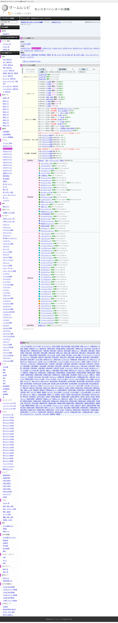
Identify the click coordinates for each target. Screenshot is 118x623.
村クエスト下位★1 (8, 417)
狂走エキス (81, 370)
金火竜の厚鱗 (71, 381)
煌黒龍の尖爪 (55, 401)
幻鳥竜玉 (57, 394)
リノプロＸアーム (46, 277)
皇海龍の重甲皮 (74, 396)
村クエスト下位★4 (8, 425)
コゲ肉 (57, 410)
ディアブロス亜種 (8, 284)
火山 (4, 380)
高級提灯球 (39, 399)
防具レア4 (6, 109)
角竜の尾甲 (31, 359)
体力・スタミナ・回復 (9, 509)
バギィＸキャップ (46, 255)
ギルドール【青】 (39, 379)
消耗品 (49, 55)
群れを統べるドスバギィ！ (65, 108)
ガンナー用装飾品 (8, 137)
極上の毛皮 (59, 407)
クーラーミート (70, 385)
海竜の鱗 (46, 350)
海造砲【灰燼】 (45, 226)
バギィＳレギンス (46, 308)
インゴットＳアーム (47, 262)
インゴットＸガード (47, 289)
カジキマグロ (65, 359)
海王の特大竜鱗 (65, 346)
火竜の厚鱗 (43, 366)
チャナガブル (7, 279)
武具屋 (5, 497)
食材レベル (6, 531)
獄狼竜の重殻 (93, 407)
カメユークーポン (75, 361)
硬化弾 (82, 396)
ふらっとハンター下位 (9, 403)
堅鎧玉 (62, 160)
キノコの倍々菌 (33, 370)
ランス (5, 76)
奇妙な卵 (42, 370)
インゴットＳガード (47, 265)
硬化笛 (88, 396)
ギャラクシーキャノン (47, 231)
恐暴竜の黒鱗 (91, 372)
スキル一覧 (6, 47)
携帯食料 (35, 390)
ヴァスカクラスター (47, 216)
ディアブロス (7, 282)
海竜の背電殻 (33, 355)
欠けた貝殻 (39, 359)
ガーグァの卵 (37, 346)
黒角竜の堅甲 (86, 410)
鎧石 (47, 160)
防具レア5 (6, 112)
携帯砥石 (42, 390)
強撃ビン (48, 370)
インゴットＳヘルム (47, 243)
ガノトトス (6, 249)
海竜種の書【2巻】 (36, 350)
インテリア (30, 57)
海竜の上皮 (59, 353)
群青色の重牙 (88, 388)
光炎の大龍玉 (41, 396)
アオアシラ (6, 224)
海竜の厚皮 (28, 353)
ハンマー (5, 70)
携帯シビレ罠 (28, 390)
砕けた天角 (80, 385)
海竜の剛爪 (91, 350)
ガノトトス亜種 (7, 252)
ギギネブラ (6, 254)
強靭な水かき (73, 370)
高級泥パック (47, 399)
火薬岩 (83, 361)
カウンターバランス (66, 130)
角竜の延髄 (34, 357)
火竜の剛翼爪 (34, 366)
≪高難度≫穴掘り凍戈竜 (67, 128)
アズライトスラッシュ (47, 221)
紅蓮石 (67, 388)
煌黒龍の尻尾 (37, 401)
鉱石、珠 (70, 55)
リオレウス (6, 350)
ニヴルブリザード (46, 199)
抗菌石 (71, 399)
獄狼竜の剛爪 (84, 407)
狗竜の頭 (25, 388)
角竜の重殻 (78, 357)
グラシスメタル (54, 160)
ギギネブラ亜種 (7, 257)
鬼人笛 (81, 368)
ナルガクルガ (7, 306)
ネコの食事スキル (8, 526)
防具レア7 (6, 117)
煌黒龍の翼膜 (91, 401)
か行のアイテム (56, 22)
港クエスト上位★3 (8, 447)
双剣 (4, 67)
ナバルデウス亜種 (8, 303)
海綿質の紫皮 (70, 348)
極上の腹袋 (67, 407)
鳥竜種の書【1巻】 (70, 377)
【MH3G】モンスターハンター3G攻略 (31, 22)
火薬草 (88, 361)
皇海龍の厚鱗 (65, 396)
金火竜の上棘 (37, 383)
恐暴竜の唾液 (38, 375)
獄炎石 (84, 405)
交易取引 (5, 543)
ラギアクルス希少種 (9, 336)
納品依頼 (5, 540)
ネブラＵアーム (45, 272)
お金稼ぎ (5, 606)
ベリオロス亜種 (7, 322)
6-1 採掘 (48, 90)
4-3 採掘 (48, 84)
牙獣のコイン (93, 359)
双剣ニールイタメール (47, 202)
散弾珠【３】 (42, 325)
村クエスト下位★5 (8, 428)
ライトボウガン (7, 86)
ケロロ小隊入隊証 (86, 392)
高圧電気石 (32, 396)
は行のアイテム (77, 48)
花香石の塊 (57, 359)
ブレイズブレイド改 (47, 163)
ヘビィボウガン (7, 89)
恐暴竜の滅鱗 (65, 375)
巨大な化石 (37, 377)
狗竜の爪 (61, 388)
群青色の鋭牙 (79, 388)
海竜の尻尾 (52, 353)
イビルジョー (7, 235)
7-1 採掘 (48, 93)
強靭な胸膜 (55, 370)
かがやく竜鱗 (77, 355)
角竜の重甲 (86, 357)
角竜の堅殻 (48, 357)
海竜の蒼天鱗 (91, 353)
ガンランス (6, 78)
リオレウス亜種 (7, 352)
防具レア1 (6, 101)
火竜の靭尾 (91, 366)
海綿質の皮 (43, 348)
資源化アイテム (25, 55)
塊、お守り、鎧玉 (79, 55)
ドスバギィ (6, 290)
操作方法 (9, 59)
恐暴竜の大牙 (33, 372)
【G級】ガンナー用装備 (10, 600)
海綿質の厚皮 (51, 348)
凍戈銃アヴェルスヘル (47, 223)
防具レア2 (6, 103)
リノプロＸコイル (46, 291)
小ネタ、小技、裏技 (9, 612)
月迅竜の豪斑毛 (62, 390)
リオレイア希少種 (8, 347)
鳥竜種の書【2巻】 (82, 377)
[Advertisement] (59, 30)
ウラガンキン (7, 241)
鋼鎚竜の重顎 (79, 403)
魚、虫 (64, 55)
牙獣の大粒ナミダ (83, 359)
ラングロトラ (7, 339)
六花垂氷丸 (44, 175)
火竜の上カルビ (74, 366)
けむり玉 (49, 392)
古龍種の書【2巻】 (88, 412)
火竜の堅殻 (74, 364)
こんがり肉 (45, 414)
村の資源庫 (6, 548)
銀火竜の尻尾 (89, 381)
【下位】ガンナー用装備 (10, 589)
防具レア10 (6, 125)
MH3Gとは (6, 578)
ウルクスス (6, 246)
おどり (5, 560)
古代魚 (62, 410)
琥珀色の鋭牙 (42, 412)
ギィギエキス (69, 368)
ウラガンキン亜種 (8, 243)
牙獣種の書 (73, 359)
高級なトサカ (56, 399)
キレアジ (71, 379)
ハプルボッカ (7, 314)
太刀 (4, 62)
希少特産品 (42, 55)
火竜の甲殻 (89, 364)
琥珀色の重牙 (59, 412)
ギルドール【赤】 (51, 379)
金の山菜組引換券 (83, 383)
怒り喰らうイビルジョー (10, 238)
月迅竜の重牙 (81, 390)
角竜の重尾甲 (95, 357)
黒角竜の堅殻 (77, 410)
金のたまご (26, 385)
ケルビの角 (66, 392)
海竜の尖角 (75, 353)
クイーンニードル (48, 385)
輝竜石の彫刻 (29, 379)
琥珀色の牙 (50, 412)
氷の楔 (60, 115)
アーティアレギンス (47, 313)
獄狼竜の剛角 (75, 407)
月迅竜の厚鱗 (71, 390)
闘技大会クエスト (8, 469)
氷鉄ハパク (44, 207)
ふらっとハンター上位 (9, 406)
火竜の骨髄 (50, 366)
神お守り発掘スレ (8, 615)
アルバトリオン (7, 233)
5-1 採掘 (48, 86)
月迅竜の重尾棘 (90, 390)
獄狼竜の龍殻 (41, 410)
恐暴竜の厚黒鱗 (81, 372)
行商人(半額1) (7, 486)
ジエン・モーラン (8, 268)
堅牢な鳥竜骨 (86, 394)
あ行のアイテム (25, 48)
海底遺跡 (5, 394)
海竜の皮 (60, 350)
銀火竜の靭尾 (64, 383)
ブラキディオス (7, 317)
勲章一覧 (5, 569)
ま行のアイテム (87, 48)
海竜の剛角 (84, 350)
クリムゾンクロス (46, 178)
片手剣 (5, 65)
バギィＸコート (45, 298)
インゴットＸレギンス (47, 322)
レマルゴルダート (46, 166)
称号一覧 (5, 572)
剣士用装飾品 (7, 134)
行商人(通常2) (7, 483)
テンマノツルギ (45, 173)
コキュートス (45, 204)
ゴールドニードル (57, 405)
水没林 (5, 375)
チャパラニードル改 (47, 197)
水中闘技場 (6, 389)
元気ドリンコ (27, 394)
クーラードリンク (60, 385)
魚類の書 (92, 377)
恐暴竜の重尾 (29, 375)
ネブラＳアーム (45, 267)
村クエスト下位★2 (8, 420)
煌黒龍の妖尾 (82, 401)
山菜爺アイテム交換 (9, 212)
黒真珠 (72, 388)
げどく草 (33, 392)
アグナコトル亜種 (47, 135)
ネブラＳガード (45, 270)
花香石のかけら (47, 359)
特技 (4, 563)
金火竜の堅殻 (54, 381)
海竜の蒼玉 (82, 353)
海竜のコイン (75, 350)
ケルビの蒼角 (57, 392)
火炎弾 (58, 355)
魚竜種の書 (60, 377)
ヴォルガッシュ (45, 170)
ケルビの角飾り (74, 392)
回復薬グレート (33, 348)
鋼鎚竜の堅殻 (43, 403)
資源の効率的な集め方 (9, 609)
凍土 (4, 378)
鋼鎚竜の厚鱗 (61, 403)
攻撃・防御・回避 (8, 506)
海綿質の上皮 (79, 348)
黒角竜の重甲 (24, 412)
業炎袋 (48, 396)
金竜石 (40, 385)
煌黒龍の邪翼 (46, 401)
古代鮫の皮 (68, 410)
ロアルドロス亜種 (8, 361)
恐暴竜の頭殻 (47, 375)
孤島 (4, 369)
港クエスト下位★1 (8, 442)
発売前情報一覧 (7, 581)
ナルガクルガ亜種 (8, 309)
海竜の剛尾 (36, 353)
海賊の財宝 (94, 346)
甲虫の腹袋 (35, 403)
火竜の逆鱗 (66, 364)
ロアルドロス (7, 358)
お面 (4, 557)
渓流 (4, 383)
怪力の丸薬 (87, 348)
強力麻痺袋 (73, 375)
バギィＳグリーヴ (46, 306)
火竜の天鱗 (26, 368)
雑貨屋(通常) (6, 475)
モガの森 (5, 367)
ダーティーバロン (46, 182)
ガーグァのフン (46, 346)
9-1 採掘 (48, 95)
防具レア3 (6, 106)
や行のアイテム (7, 165)
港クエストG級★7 (8, 458)
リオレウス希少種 (8, 355)
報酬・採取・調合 (8, 517)
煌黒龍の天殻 (64, 401)
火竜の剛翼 (26, 366)
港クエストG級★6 (8, 455)
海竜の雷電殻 (42, 355)
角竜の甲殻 (63, 357)
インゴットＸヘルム (47, 258)
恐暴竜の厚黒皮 (70, 372)
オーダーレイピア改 (47, 192)
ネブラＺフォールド (47, 301)
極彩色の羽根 (39, 407)
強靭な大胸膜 (64, 370)
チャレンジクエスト (9, 466)
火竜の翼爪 (34, 368)
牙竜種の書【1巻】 (42, 364)
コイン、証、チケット (91, 55)
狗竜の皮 (31, 388)
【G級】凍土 (42, 79)
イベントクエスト (8, 463)
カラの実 (94, 361)
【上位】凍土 (42, 77)
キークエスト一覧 (8, 414)
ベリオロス (6, 320)
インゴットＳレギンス (47, 318)
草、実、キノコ (56, 55)
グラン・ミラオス (8, 260)
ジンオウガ (6, 273)
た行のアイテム (57, 48)
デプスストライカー (47, 187)
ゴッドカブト (33, 412)
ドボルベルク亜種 (8, 298)
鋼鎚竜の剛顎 (52, 403)
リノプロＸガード (46, 279)
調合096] (41, 160)
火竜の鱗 (51, 364)
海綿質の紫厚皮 (60, 348)
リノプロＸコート (46, 294)
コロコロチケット (28, 414)
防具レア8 (6, 120)
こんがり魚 (37, 414)
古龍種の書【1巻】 (75, 412)
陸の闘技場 (6, 386)
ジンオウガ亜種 (7, 276)
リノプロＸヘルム (46, 248)
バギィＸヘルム (45, 253)
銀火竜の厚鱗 (81, 381)
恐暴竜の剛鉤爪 (60, 372)
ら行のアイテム (28, 50)
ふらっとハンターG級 (9, 408)
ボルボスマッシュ (46, 185)
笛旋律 (16, 73)
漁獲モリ (92, 375)
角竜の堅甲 (55, 357)
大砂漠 (5, 391)
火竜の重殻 (66, 366)
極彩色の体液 (30, 407)
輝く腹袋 (69, 355)
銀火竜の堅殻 (63, 381)
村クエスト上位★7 (8, 433)
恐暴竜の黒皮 (51, 372)
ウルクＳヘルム (45, 238)
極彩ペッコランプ (50, 407)
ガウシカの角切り (63, 111)
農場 (4, 551)
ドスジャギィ (7, 287)
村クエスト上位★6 (8, 431)
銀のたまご (34, 385)
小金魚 (72, 405)
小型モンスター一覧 (9, 221)
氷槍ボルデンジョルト (47, 211)
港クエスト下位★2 (8, 444)
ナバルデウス (7, 301)
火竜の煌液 (82, 364)
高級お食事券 (30, 399)
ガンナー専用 (7, 514)
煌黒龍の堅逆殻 (27, 401)
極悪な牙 (78, 405)
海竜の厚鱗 (44, 353)
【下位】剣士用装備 (9, 587)
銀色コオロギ (45, 381)
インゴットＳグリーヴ (47, 315)
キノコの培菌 (24, 370)
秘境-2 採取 (49, 99)
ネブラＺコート (45, 303)
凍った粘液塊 (47, 405)
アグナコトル (7, 227)
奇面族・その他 (7, 520)
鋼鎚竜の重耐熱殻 (89, 403)
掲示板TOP (6, 34)
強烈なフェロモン (83, 375)
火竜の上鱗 (84, 366)
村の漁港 (5, 545)
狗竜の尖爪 (54, 388)
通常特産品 (35, 55)
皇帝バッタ (39, 405)
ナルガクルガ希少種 (9, 312)
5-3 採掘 (48, 88)
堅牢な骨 (25, 396)
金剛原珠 (52, 414)
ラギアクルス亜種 (8, 333)
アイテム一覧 (7, 44)
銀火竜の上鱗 (55, 383)
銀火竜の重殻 (28, 383)
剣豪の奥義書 (42, 394)
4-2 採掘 (48, 82)
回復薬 (26, 348)
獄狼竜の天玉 (32, 410)
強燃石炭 (25, 372)
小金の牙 (66, 405)
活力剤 (40, 361)
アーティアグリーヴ (47, 310)
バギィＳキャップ (46, 236)
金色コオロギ (36, 381)
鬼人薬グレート (93, 368)
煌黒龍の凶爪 (87, 399)
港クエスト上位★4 (8, 450)
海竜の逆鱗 (67, 350)
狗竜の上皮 (46, 388)
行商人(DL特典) (7, 491)
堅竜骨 (68, 394)
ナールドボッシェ (46, 180)
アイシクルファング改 (47, 168)
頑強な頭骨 (49, 368)
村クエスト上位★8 (8, 436)
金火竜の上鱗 (46, 383)
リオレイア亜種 (7, 344)
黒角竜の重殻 (95, 410)
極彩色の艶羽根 (91, 405)
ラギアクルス (7, 331)
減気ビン (34, 394)
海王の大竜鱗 (56, 346)
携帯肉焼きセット (51, 390)
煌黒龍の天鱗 (73, 401)
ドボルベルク (7, 295)
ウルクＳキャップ (46, 241)
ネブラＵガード (45, 274)
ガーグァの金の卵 (26, 346)
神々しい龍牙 (78, 399)
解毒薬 (44, 392)
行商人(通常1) (7, 480)
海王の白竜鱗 (75, 346)
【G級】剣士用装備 (8, 598)
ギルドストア (7, 494)
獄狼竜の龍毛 (50, 410)
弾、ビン (23, 57)
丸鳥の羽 (56, 368)
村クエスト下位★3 (8, 423)
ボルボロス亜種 (7, 328)
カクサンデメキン (87, 355)
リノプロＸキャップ (47, 250)
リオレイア (6, 342)
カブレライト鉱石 (63, 361)
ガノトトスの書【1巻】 (50, 361)
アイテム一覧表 (25, 44)
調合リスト (6, 206)
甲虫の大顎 (27, 403)
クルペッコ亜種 (7, 265)
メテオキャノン (45, 228)
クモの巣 (87, 385)
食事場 (5, 528)
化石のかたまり (32, 361)
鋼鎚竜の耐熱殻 (29, 405)
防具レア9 (6, 123)
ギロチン (43, 194)
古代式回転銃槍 (45, 214)
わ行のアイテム (38, 50)
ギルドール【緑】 (63, 379)
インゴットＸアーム (47, 286)
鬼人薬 (86, 368)
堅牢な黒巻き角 (76, 394)
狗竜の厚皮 (39, 388)
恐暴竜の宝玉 (56, 375)
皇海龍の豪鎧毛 (55, 396)
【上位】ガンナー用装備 (10, 595)
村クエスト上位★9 (8, 439)
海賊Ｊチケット (84, 346)
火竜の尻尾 (58, 366)
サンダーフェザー (46, 219)
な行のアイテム (67, 48)
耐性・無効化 (7, 512)
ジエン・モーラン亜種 (9, 271)
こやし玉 (66, 412)
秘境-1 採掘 (49, 97)
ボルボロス (6, 325)
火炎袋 (63, 355)
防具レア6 (6, 114)
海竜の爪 (25, 355)
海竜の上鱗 (67, 353)
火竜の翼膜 (41, 368)
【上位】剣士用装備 (9, 592)
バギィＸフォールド (47, 296)
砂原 (4, 372)
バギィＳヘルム (45, 233)
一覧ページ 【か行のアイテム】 (31, 61)
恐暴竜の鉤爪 (42, 372)
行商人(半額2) (7, 489)
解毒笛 (39, 392)
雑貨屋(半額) (6, 478)
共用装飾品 (6, 131)
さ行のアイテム (46, 48)
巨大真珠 (30, 377)
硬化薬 (93, 396)
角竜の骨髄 (71, 357)
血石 (28, 392)
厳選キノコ (50, 394)
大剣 (4, 59)
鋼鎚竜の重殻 (70, 403)
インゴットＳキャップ (47, 245)
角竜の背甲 (23, 359)
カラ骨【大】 (32, 364)
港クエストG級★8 (8, 461)
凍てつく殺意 (64, 113)
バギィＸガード (45, 284)
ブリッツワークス (46, 209)
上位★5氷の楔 (42, 74)
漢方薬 (62, 368)
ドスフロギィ (7, 293)
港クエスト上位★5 (8, 453)
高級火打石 (64, 399)
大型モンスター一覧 (9, 218)
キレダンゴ (27, 381)
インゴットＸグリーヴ (47, 320)
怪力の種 (94, 348)
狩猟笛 (5, 73)
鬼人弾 (76, 368)
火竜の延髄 (59, 364)
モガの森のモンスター (9, 537)
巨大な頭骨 (45, 377)
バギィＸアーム (45, 282)
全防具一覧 (6, 49)
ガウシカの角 (51, 355)
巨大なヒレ (53, 377)
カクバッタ (26, 357)
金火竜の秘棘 (73, 383)
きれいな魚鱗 (90, 379)
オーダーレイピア (46, 190)
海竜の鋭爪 (53, 350)
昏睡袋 (58, 414)
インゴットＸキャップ (47, 260)
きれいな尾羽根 (80, 379)
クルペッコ (6, 263)
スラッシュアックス (9, 81)
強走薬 (88, 370)
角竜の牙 (40, 357)
